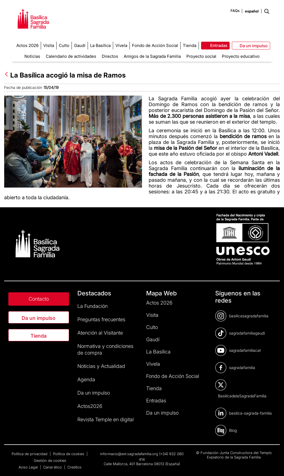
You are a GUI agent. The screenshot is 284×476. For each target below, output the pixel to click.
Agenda (86, 379)
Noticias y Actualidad (101, 366)
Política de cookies (69, 454)
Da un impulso (38, 318)
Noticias (32, 56)
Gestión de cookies (50, 460)
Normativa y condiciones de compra (105, 349)
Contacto (39, 299)
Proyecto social (201, 56)
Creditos (74, 467)
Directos (110, 56)
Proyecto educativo (241, 56)
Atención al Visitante (100, 333)
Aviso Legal (29, 467)
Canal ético (53, 467)
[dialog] (273, 465)
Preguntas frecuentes (101, 319)
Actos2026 (89, 406)
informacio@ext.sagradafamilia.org (129, 454)
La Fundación (92, 306)
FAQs (235, 10)
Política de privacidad (30, 454)
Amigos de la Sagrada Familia (152, 56)
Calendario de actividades (71, 56)
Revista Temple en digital (105, 419)
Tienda (39, 336)
